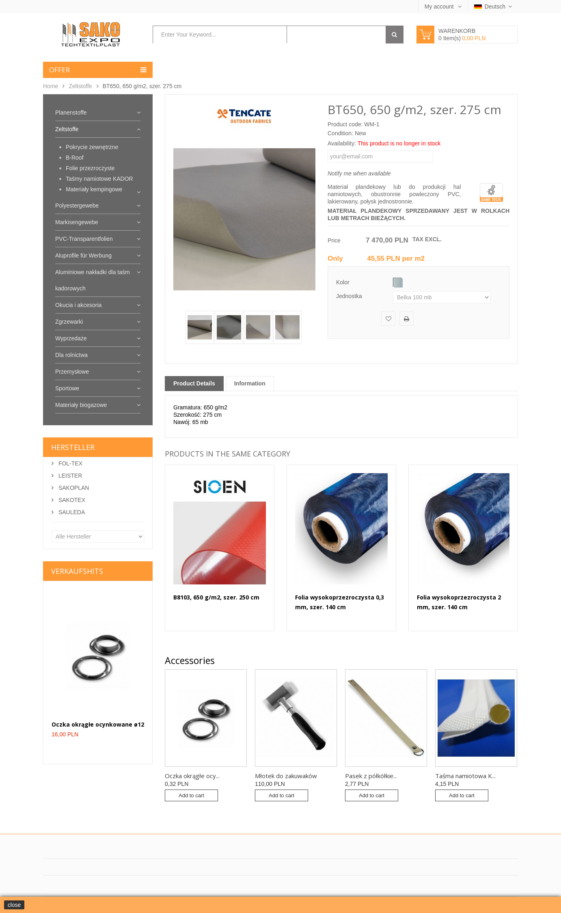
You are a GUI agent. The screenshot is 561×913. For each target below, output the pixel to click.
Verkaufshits (77, 571)
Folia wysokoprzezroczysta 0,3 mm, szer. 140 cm (339, 602)
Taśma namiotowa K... (465, 776)
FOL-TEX (69, 463)
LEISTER (69, 475)
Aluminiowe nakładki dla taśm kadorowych (92, 280)
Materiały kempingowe (94, 189)
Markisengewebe (76, 222)
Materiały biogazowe (81, 405)
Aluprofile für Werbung (83, 255)
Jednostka (350, 296)
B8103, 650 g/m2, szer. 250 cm (216, 597)
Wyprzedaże (71, 338)
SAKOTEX (71, 500)
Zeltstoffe (80, 86)
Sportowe (67, 388)
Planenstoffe (71, 112)
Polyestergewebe (77, 205)
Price (334, 240)
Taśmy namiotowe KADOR (99, 178)
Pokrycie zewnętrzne (92, 147)
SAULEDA (71, 512)
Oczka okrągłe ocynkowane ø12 (98, 724)
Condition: (340, 133)
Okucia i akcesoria (78, 305)
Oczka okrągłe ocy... (192, 776)
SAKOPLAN (73, 488)
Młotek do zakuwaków (286, 776)
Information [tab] (249, 383)
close (14, 905)
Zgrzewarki (69, 321)
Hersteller (73, 447)
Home (50, 86)
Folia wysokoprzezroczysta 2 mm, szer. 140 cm (459, 602)
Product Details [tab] (194, 383)
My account (440, 6)
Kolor (343, 282)
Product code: (345, 124)
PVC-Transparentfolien (84, 239)
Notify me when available (359, 173)
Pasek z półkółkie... (371, 776)
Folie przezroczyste (90, 168)
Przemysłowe (72, 371)
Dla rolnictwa (71, 355)
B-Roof (75, 157)
